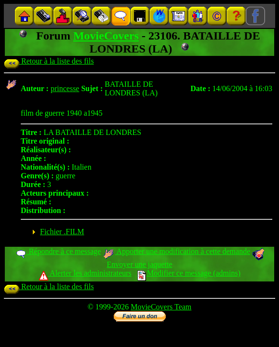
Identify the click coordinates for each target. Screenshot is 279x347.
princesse (65, 88)
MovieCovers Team (161, 307)
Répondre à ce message (58, 251)
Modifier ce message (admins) (188, 273)
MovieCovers (106, 35)
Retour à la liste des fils (49, 61)
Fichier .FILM (62, 231)
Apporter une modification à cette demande (176, 251)
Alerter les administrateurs (85, 273)
